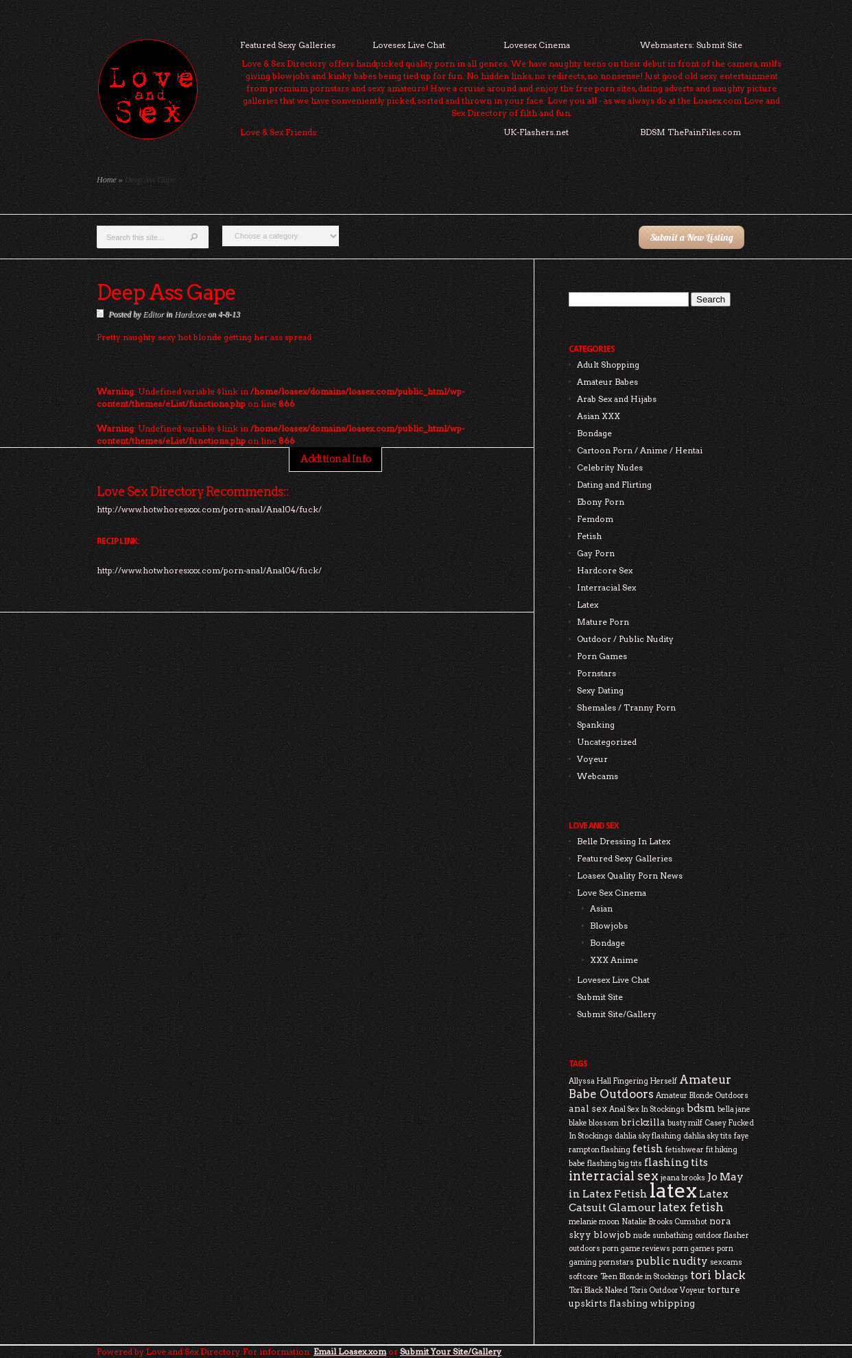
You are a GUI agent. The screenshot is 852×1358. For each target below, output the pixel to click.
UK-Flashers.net (536, 132)
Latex (587, 604)
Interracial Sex (606, 587)
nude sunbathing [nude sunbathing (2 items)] (663, 1235)
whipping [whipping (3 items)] (672, 1303)
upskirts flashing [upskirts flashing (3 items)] (608, 1303)
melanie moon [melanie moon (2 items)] (594, 1221)
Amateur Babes (607, 382)
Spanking (596, 724)
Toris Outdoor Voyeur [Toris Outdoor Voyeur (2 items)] (667, 1290)
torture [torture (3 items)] (723, 1289)
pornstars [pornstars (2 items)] (616, 1262)
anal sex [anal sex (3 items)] (588, 1108)
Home (107, 179)
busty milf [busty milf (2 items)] (684, 1123)
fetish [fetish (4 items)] (647, 1148)
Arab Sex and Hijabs (616, 399)
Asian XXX (598, 416)
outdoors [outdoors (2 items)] (584, 1248)
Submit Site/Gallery (616, 1014)
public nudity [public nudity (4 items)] (672, 1260)
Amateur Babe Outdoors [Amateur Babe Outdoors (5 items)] (650, 1087)
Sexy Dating (600, 690)
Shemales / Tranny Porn (626, 707)
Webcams (597, 776)
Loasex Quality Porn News (630, 875)
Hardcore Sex (604, 570)
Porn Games (602, 656)
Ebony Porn (600, 502)
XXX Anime (614, 960)
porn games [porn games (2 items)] (693, 1248)
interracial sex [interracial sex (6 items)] (614, 1176)
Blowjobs (609, 925)
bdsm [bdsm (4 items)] (701, 1108)
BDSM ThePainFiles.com (690, 132)
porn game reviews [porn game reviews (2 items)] (636, 1248)
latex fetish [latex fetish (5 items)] (691, 1207)
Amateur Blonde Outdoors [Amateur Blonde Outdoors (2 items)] (702, 1095)
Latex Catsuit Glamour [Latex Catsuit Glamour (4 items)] (649, 1200)
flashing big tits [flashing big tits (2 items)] (614, 1163)
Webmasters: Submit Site (691, 45)
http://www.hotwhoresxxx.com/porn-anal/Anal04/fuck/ (209, 570)
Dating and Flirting (614, 484)
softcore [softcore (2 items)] (583, 1276)
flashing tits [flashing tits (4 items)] (676, 1162)
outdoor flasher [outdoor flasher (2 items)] (722, 1235)
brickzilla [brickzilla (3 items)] (643, 1122)
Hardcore (190, 314)
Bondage (594, 433)
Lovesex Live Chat (408, 45)
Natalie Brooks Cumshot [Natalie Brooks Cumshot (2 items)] (664, 1221)
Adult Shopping (608, 364)
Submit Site (600, 997)
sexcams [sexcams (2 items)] (726, 1262)
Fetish (589, 536)
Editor (153, 314)
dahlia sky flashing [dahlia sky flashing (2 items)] (648, 1136)
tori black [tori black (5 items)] (718, 1275)
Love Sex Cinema (611, 893)
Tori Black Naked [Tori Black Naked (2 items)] (598, 1290)
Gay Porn (596, 553)
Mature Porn (603, 622)
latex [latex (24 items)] (673, 1190)
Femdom (595, 519)
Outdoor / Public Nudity (625, 639)
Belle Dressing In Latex (623, 841)
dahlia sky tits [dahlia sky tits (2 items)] (707, 1136)
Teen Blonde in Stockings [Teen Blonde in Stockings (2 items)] (644, 1276)
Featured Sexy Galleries (287, 45)
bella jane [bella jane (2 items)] (734, 1109)
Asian (601, 908)
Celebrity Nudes (610, 467)
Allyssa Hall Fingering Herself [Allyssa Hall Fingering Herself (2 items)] (623, 1081)
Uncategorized (607, 742)
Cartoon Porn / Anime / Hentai (639, 450)
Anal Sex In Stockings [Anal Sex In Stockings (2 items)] (647, 1109)
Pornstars (596, 673)
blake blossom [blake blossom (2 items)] (594, 1123)
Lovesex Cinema (537, 45)
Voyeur (592, 759)
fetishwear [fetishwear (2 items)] (684, 1149)
